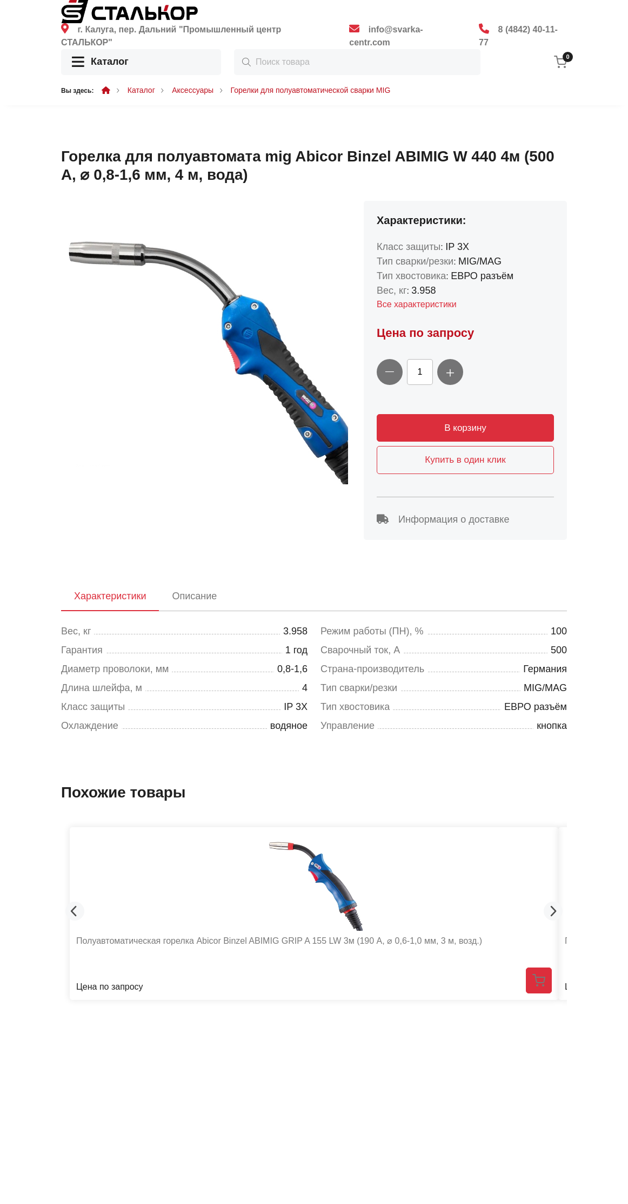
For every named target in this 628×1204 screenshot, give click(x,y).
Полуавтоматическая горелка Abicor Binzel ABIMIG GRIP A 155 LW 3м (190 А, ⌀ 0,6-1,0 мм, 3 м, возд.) (279, 940)
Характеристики (110, 596)
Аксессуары (192, 90)
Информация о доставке (443, 519)
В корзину (465, 428)
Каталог (100, 62)
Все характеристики (417, 304)
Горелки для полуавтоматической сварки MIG (311, 90)
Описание (194, 596)
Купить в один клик (465, 460)
